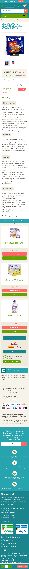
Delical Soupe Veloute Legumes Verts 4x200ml (8, 90)
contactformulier (17, 398)
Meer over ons (5, 521)
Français (21, 1)
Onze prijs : (11, 72)
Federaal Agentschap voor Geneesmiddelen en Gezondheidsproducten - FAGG (12, 560)
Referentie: (18, 75)
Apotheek (4, 20)
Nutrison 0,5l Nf (14, 316)
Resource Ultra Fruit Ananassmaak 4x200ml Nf (14, 280)
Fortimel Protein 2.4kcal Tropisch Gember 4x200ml (14, 243)
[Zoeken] (26, 11)
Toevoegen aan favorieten (11, 80)
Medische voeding (14, 20)
